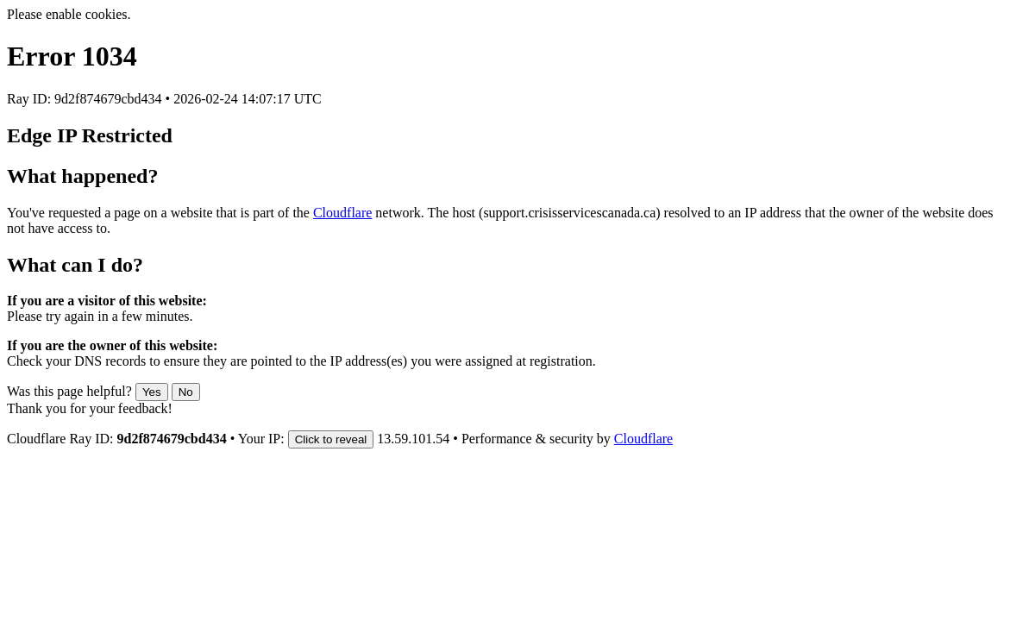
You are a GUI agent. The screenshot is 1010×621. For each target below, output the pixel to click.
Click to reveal (331, 439)
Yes (151, 392)
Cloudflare (342, 212)
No (186, 392)
